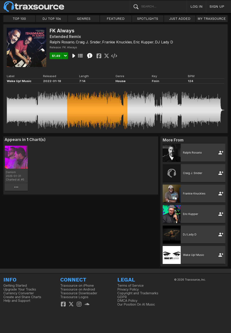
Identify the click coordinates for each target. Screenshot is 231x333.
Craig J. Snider (88, 42)
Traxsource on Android (77, 289)
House (121, 81)
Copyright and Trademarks (137, 293)
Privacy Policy (128, 289)
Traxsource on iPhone (77, 286)
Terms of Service (130, 286)
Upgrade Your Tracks (19, 289)
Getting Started (15, 286)
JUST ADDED (179, 19)
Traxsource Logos (74, 297)
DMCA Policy (127, 301)
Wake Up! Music (19, 81)
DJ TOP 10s (51, 19)
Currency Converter (18, 293)
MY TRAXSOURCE (212, 19)
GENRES (83, 19)
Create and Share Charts (22, 297)
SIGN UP (217, 6)
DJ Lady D (164, 42)
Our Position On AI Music (136, 304)
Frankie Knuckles (117, 42)
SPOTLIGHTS (147, 19)
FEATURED (116, 19)
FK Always (69, 47)
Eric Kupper (143, 42)
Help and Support (16, 301)
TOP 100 (19, 19)
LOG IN (196, 6)
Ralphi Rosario (62, 42)
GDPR (122, 297)
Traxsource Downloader (78, 293)
